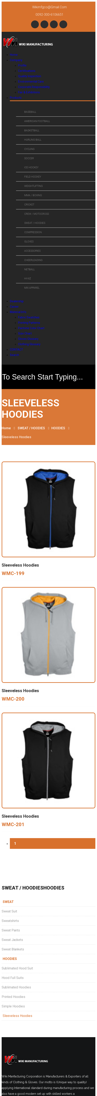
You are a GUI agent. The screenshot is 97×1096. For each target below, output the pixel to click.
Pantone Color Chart (31, 328)
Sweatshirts (10, 921)
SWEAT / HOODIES (31, 428)
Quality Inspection (29, 76)
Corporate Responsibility (34, 87)
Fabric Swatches (28, 317)
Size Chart (25, 333)
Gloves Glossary (28, 338)
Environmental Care (31, 81)
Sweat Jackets (12, 940)
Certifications (26, 70)
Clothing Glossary (29, 344)
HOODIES (58, 428)
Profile (22, 65)
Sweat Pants (11, 930)
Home (6, 428)
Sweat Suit (9, 911)
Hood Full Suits (13, 978)
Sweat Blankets (13, 949)
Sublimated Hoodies (16, 987)
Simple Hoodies (13, 1006)
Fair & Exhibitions (29, 92)
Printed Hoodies (13, 997)
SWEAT (8, 902)
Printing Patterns (29, 322)
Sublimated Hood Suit (17, 968)
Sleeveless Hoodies (17, 1016)
